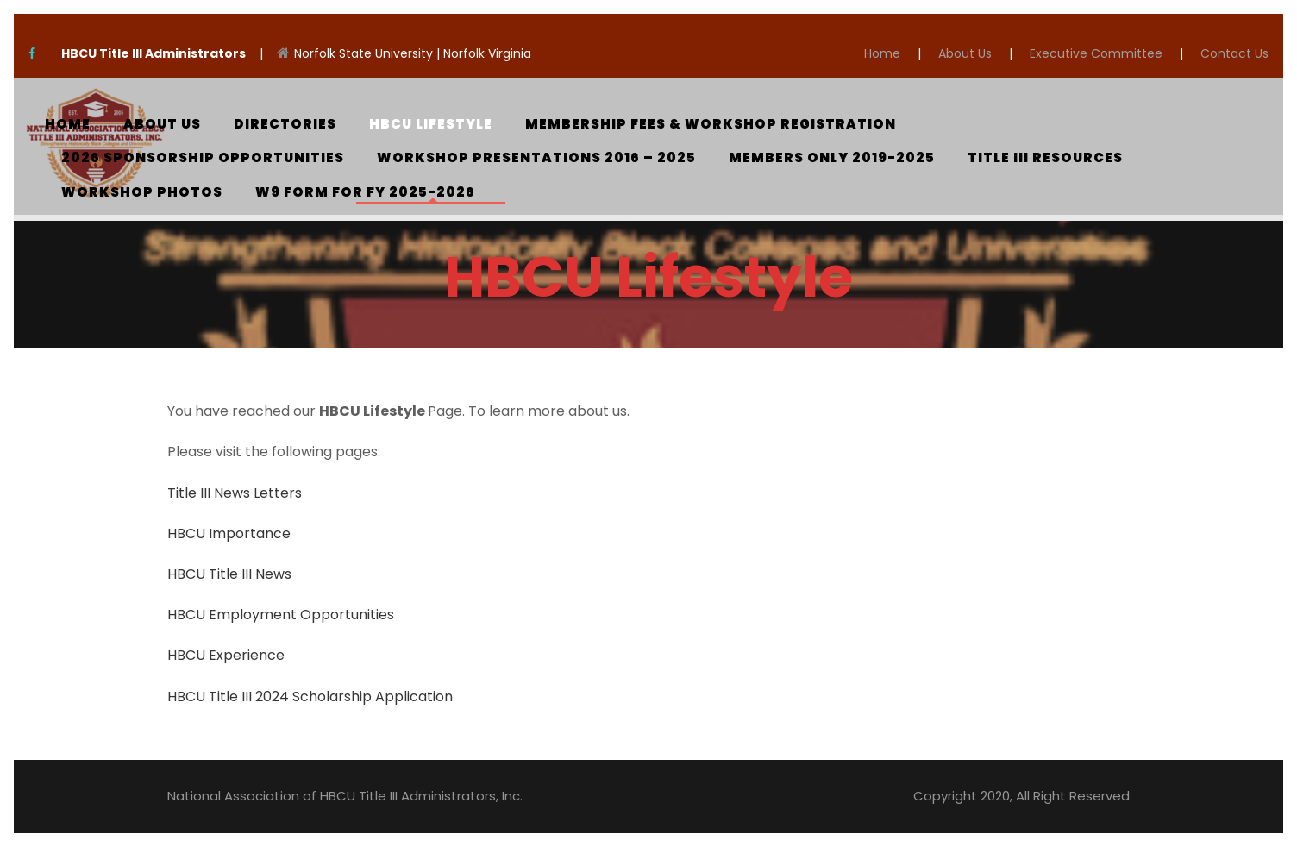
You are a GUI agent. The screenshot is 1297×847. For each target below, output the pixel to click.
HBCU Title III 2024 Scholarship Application (311, 696)
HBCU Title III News (229, 574)
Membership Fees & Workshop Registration (710, 124)
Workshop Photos (141, 192)
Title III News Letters (234, 493)
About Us (965, 53)
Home (882, 53)
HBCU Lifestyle (430, 124)
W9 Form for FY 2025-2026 (365, 192)
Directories (285, 124)
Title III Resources (1045, 157)
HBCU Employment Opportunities (280, 614)
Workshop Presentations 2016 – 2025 (536, 157)
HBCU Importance (229, 533)
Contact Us (1234, 53)
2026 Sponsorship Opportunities (202, 157)
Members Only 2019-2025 (832, 157)
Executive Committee (1096, 53)
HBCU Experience (226, 655)
